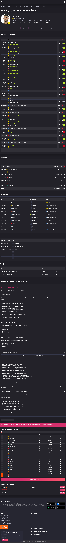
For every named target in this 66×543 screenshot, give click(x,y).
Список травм (33, 28)
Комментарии (60, 28)
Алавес (49, 355)
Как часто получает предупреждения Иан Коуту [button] (14, 391)
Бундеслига (17, 40)
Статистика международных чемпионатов (35, 162)
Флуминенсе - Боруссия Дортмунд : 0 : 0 (12, 404)
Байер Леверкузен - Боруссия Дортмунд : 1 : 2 (13, 408)
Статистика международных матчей (56, 162)
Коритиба (4, 302)
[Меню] (1, 2)
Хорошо (5, 539)
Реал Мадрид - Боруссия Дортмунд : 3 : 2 (12, 406)
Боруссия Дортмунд (7, 314)
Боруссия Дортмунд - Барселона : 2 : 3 (12, 401)
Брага (3, 308)
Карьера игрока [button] (5, 294)
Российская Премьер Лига (6, 523)
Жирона (4, 305)
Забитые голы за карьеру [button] (8, 322)
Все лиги (3, 525)
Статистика (4, 162)
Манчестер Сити (6, 303)
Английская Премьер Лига (6, 517)
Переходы (24, 28)
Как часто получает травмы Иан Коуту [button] (11, 382)
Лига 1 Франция (4, 522)
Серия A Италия (4, 515)
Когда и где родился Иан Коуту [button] (9, 287)
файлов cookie (5, 537)
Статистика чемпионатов (16, 162)
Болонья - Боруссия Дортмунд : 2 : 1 (11, 403)
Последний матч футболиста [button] (9, 352)
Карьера (15, 28)
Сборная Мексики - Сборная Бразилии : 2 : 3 (13, 400)
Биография (51, 28)
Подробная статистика (33, 479)
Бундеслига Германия (5, 520)
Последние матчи (5, 28)
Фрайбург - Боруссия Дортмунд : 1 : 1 (11, 409)
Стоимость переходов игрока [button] (9, 359)
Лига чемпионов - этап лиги (19, 91)
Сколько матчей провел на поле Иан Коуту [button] (12, 337)
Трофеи (42, 28)
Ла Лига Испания (4, 518)
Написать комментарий (7, 419)
